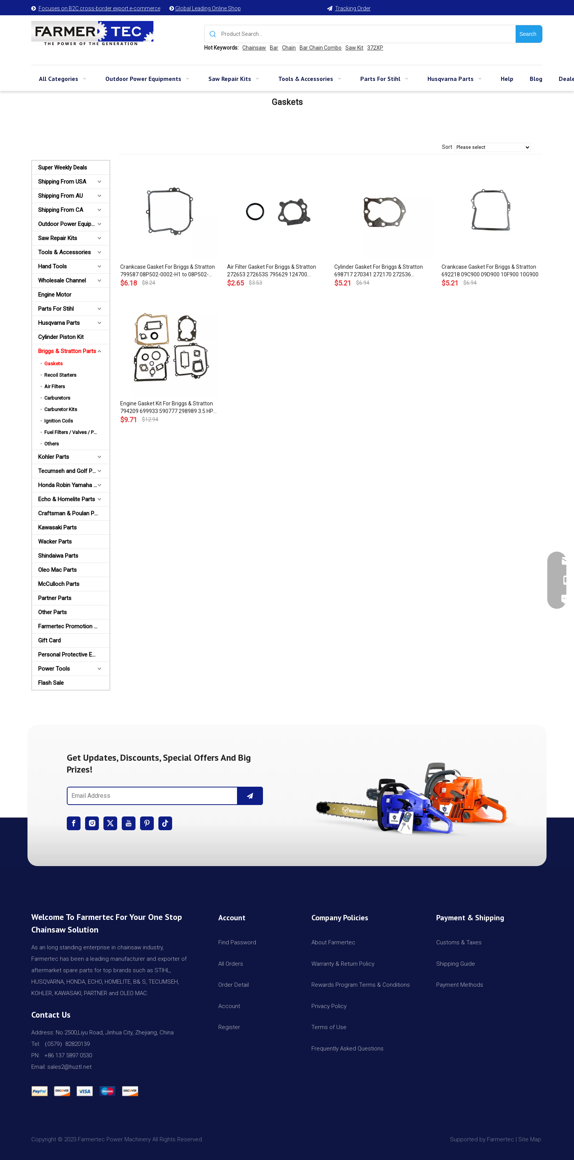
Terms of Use (329, 1027)
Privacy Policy (329, 1006)
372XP (375, 48)
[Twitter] (110, 823)
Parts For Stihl (56, 308)
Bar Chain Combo (321, 48)
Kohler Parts (53, 456)
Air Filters (54, 386)
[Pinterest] (147, 823)
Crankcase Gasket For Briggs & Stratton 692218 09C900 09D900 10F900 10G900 (490, 270)
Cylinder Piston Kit (61, 337)
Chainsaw (254, 48)
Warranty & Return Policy (342, 963)
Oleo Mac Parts (57, 569)
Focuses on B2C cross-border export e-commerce (99, 8)
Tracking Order (353, 8)
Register (229, 1027)
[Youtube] (128, 823)
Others (51, 444)
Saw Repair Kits (57, 238)
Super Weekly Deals (62, 167)
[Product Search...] (368, 34)
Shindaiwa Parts (58, 555)
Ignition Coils (58, 421)
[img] (409, 795)
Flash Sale (51, 682)
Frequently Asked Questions (347, 1048)
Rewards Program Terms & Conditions (360, 984)
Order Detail (233, 984)
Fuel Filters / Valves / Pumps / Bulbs (77, 432)
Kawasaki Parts (57, 527)
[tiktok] (165, 823)
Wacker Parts (55, 541)
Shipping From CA (60, 210)
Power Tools (54, 668)
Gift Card (49, 640)
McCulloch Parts (58, 584)
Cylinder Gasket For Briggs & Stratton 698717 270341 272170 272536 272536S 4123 (378, 271)
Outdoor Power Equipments (72, 224)
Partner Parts (54, 598)
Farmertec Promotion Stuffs (74, 626)
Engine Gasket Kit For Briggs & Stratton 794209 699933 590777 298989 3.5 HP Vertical (166, 407)
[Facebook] (74, 823)
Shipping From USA (62, 181)
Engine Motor (54, 294)
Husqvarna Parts (59, 322)
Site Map (530, 1139)
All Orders (230, 963)
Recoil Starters (60, 375)
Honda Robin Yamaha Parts (72, 485)
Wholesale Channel (62, 280)
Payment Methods (459, 984)
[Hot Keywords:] (529, 34)
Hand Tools (52, 266)
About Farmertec (333, 942)
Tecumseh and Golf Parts (70, 471)
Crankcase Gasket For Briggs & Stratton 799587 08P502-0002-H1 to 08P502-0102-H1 (167, 271)
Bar (274, 48)
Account (229, 1006)
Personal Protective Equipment (74, 654)
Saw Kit (354, 48)
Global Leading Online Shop (208, 8)
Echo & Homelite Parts (66, 499)
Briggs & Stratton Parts (67, 351)
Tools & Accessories (64, 252)
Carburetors (57, 398)
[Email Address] (151, 795)
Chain (289, 48)
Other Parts (52, 612)
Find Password (237, 942)
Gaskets (53, 363)
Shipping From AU (60, 195)
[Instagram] (92, 823)
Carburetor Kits (60, 409)
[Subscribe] (250, 796)
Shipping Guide (455, 963)
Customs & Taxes (459, 942)
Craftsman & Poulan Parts (71, 513)
